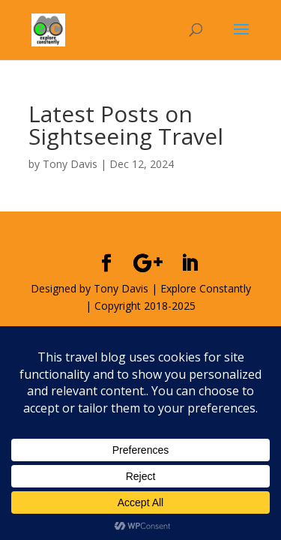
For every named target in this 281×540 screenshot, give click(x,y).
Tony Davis (70, 164)
